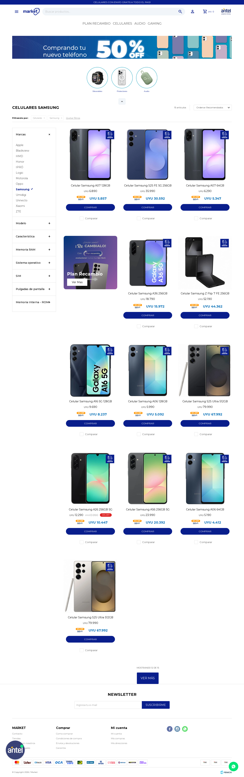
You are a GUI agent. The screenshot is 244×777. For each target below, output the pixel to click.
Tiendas (16, 738)
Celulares (122, 23)
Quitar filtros (73, 118)
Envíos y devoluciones (67, 743)
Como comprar (64, 733)
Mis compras (118, 738)
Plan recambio (97, 23)
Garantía (61, 747)
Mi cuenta (116, 733)
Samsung (54, 118)
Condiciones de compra (69, 738)
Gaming (155, 23)
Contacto (17, 733)
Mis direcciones (119, 743)
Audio (139, 23)
